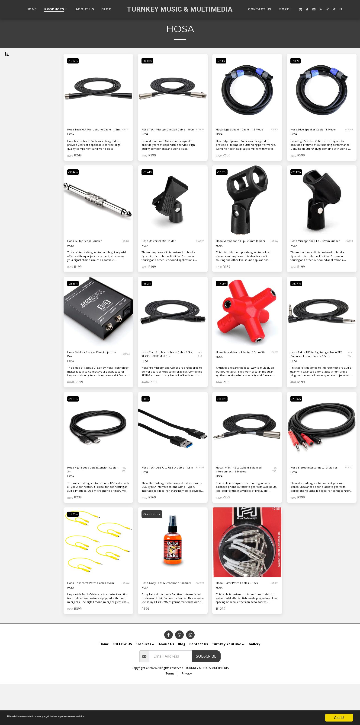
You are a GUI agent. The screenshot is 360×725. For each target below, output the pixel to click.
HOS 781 (347, 501)
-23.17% (298, 192)
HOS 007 (199, 261)
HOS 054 (201, 383)
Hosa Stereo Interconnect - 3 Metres (315, 501)
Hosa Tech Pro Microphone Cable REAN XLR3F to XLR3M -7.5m (166, 383)
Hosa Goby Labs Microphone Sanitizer (167, 620)
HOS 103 (125, 501)
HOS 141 (271, 620)
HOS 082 (123, 620)
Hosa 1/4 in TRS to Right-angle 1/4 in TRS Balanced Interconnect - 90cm (317, 383)
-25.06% (298, 429)
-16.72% (75, 73)
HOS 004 (347, 264)
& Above (20, 122)
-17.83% (224, 192)
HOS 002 (273, 264)
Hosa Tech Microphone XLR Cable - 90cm (166, 145)
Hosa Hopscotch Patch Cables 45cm (93, 620)
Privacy (187, 714)
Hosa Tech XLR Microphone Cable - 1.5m (92, 145)
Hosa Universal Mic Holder (165, 261)
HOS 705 (275, 501)
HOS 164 (124, 383)
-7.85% (297, 73)
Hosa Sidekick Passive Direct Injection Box (92, 382)
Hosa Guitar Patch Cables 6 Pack (240, 620)
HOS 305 (272, 145)
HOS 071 (124, 145)
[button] (300, 9)
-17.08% (224, 310)
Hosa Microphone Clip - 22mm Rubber (311, 263)
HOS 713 (350, 383)
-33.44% (75, 192)
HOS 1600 (198, 620)
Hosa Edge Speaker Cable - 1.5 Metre (242, 145)
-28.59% (75, 310)
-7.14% (223, 73)
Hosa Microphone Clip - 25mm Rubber (237, 263)
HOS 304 (346, 145)
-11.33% (75, 548)
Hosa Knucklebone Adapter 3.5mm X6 (240, 382)
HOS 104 (198, 501)
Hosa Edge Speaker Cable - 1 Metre (315, 145)
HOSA (71, 153)
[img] (98, 101)
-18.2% (148, 310)
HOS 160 (124, 261)
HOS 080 (272, 383)
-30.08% (224, 429)
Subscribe (206, 697)
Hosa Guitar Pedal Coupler (91, 261)
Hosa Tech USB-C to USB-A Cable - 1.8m (165, 501)
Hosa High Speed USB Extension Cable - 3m (87, 501)
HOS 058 (199, 145)
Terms (170, 714)
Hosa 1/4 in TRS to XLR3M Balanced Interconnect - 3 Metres (239, 501)
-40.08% (149, 73)
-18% (147, 429)
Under (18, 97)
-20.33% (75, 429)
